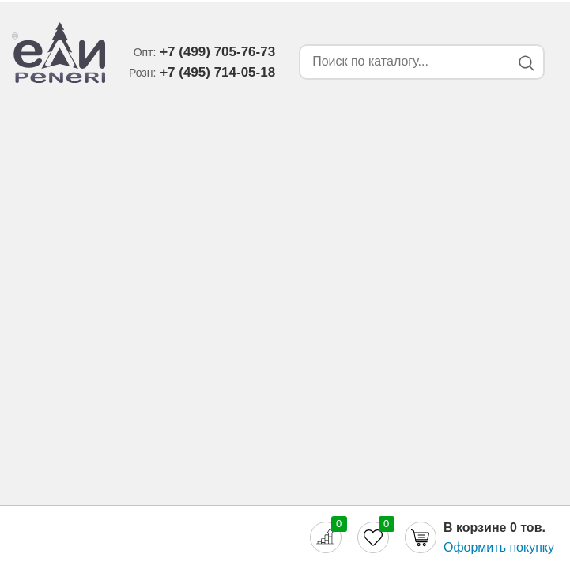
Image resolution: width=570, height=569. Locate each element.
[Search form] (402, 61)
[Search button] (526, 63)
